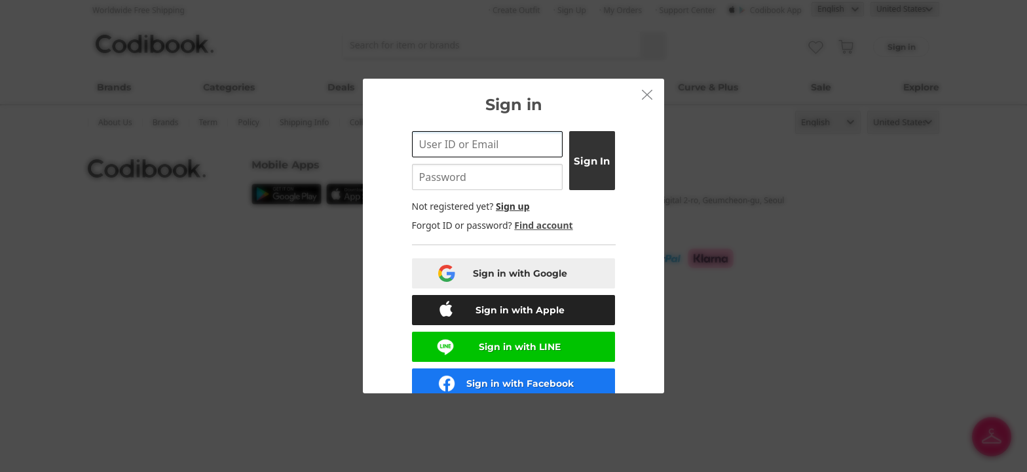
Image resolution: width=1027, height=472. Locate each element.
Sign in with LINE (520, 347)
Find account (543, 225)
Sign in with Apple (520, 310)
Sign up (512, 206)
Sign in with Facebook (520, 383)
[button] (647, 94)
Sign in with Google (520, 273)
